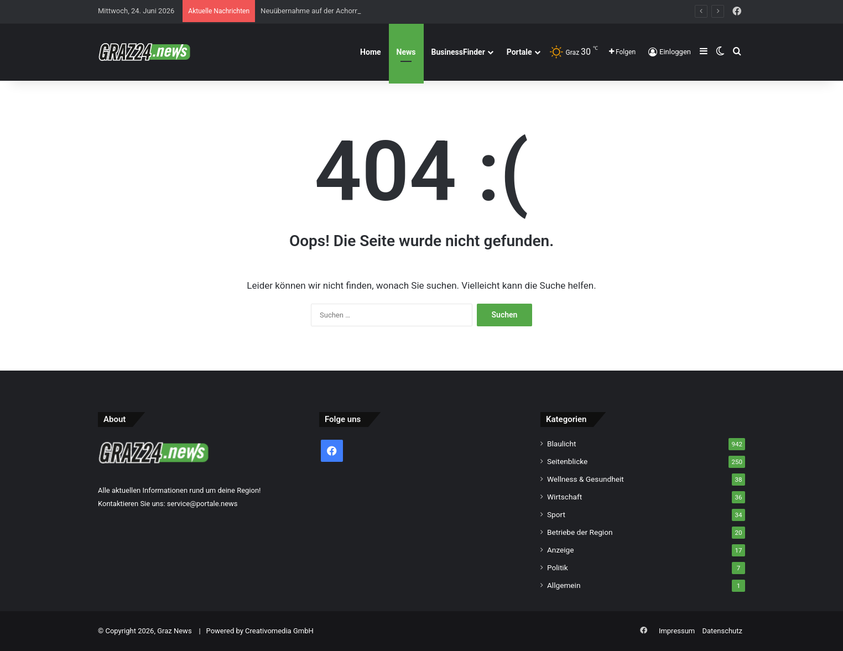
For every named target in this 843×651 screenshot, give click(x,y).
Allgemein (563, 585)
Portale (519, 52)
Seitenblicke (567, 461)
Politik (557, 567)
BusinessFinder (458, 52)
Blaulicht (561, 443)
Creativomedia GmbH (279, 631)
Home (370, 52)
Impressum (677, 631)
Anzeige (560, 549)
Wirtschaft (564, 496)
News (406, 52)
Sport (556, 514)
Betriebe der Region (580, 532)
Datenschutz (722, 631)
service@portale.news (202, 503)
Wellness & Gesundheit (585, 479)
